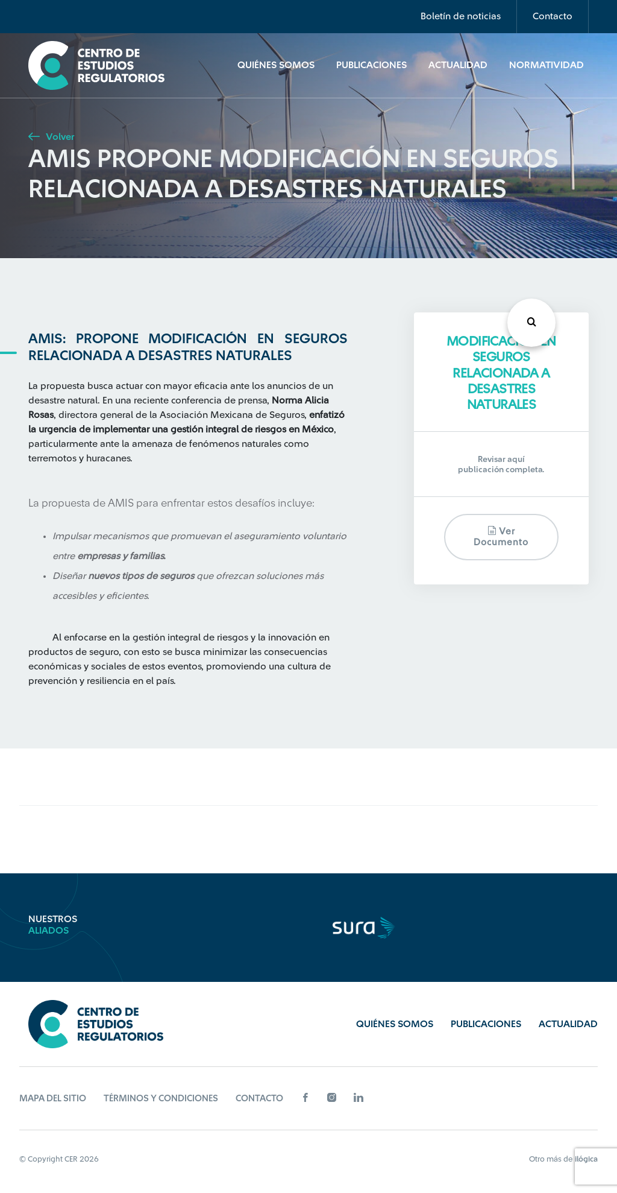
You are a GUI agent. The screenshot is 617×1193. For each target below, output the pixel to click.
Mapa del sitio (52, 1098)
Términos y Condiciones (161, 1098)
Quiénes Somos (276, 65)
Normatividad (546, 65)
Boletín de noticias (461, 16)
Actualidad (457, 65)
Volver (51, 137)
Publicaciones (371, 65)
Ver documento (501, 536)
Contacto (552, 16)
